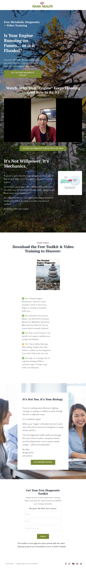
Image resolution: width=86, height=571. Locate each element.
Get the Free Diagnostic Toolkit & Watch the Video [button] (43, 149)
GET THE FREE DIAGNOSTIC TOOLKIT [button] (22, 74)
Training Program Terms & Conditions (27, 566)
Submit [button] (43, 539)
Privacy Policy (9, 566)
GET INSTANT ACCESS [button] (43, 464)
